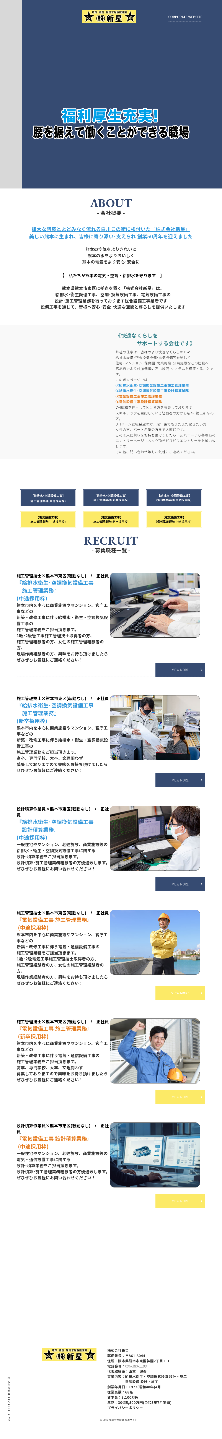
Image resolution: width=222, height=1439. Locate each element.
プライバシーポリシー (121, 1407)
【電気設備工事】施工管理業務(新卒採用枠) (111, 519)
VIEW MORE (180, 670)
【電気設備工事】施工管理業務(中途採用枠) (48, 519)
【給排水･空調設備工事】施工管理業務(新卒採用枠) (129, 498)
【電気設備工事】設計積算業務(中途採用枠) (174, 519)
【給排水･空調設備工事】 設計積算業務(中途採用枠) (186, 498)
